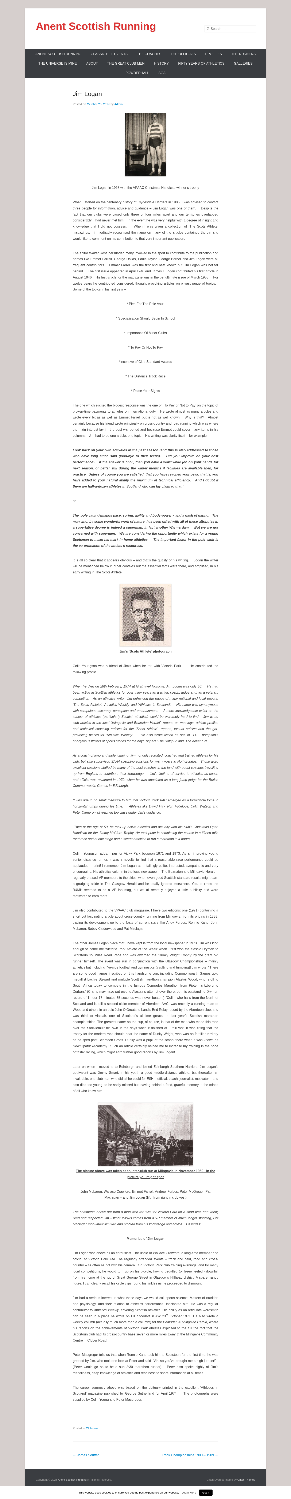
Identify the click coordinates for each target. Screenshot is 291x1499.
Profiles (213, 54)
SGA (162, 73)
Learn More (189, 1492)
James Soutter (86, 1455)
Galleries (243, 63)
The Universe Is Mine (57, 63)
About (92, 63)
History (161, 63)
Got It (205, 1492)
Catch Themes (246, 1479)
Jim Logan (87, 93)
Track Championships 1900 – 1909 (190, 1455)
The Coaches (149, 54)
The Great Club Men (125, 63)
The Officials (183, 54)
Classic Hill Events (109, 54)
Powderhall (137, 73)
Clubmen (92, 1428)
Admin (118, 104)
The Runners (243, 54)
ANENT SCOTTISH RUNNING (58, 54)
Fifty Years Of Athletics (201, 63)
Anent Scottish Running (96, 26)
